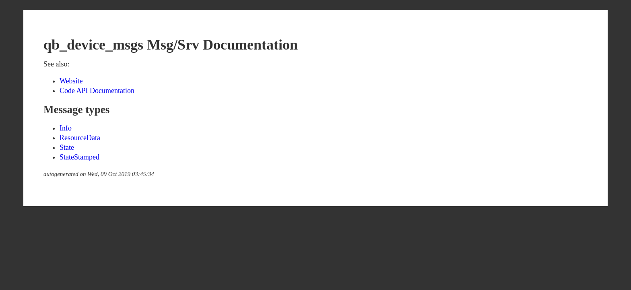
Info (66, 128)
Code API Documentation (97, 91)
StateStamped (79, 157)
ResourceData (80, 138)
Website (71, 81)
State (67, 147)
